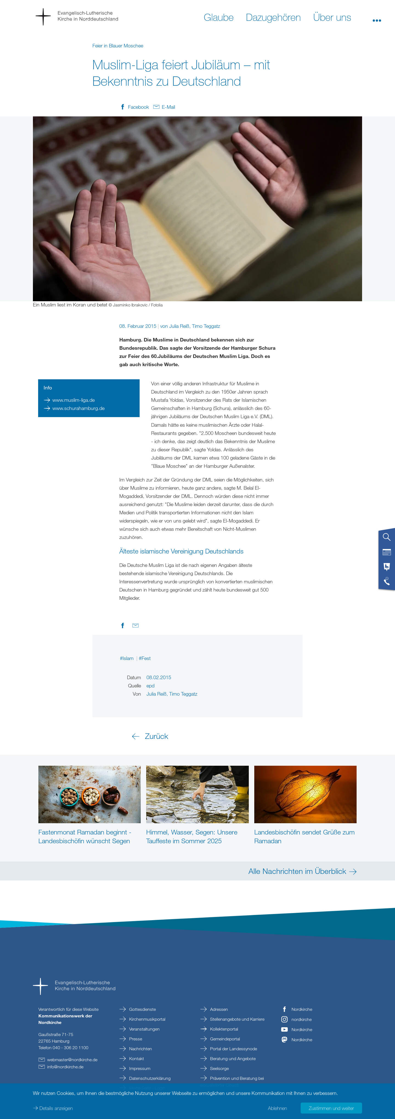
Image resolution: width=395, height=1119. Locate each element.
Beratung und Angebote (232, 1058)
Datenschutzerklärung (149, 1078)
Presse (135, 1038)
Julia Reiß (179, 326)
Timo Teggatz (206, 326)
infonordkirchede (65, 1066)
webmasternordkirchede (72, 1059)
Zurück (156, 736)
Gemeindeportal (224, 1038)
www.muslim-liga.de (73, 400)
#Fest (145, 658)
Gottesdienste (142, 1009)
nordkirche (302, 1019)
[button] (377, 16)
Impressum (139, 1068)
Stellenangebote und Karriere (236, 1019)
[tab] (387, 539)
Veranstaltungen (144, 1028)
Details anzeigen (56, 1108)
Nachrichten (140, 1048)
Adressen (218, 1009)
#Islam (127, 658)
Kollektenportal (223, 1028)
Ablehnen (277, 1108)
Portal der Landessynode (233, 1048)
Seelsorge (219, 1068)
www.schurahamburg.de (78, 408)
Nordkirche (302, 1009)
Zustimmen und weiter (331, 1108)
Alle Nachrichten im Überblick (297, 871)
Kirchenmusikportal (146, 1019)
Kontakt (136, 1058)
